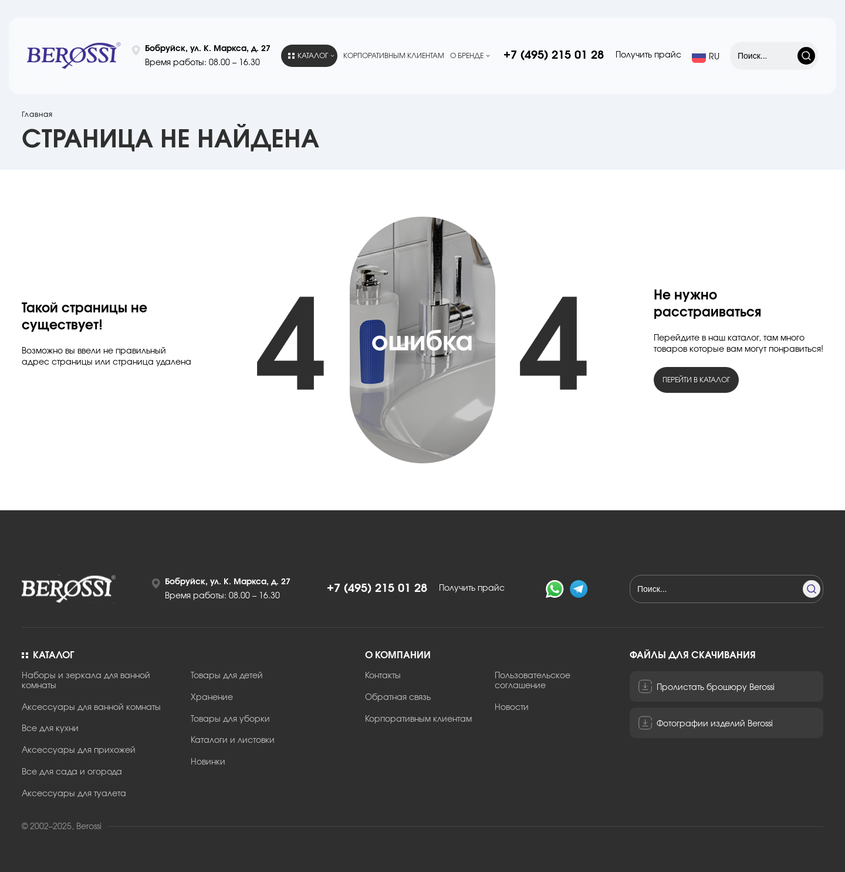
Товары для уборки (230, 719)
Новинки (208, 762)
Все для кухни (50, 729)
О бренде (467, 55)
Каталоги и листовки (233, 740)
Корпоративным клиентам (393, 55)
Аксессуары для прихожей (79, 750)
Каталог (308, 55)
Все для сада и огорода (72, 772)
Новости (512, 707)
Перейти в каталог (696, 379)
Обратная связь (398, 697)
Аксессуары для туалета (74, 794)
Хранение (212, 697)
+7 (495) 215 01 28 (553, 55)
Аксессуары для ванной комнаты (91, 707)
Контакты (383, 676)
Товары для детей (227, 676)
